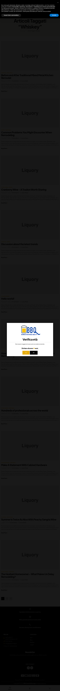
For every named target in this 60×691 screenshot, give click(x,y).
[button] (58, 2)
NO (34, 352)
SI (25, 352)
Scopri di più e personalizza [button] (11, 15)
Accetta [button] (54, 15)
